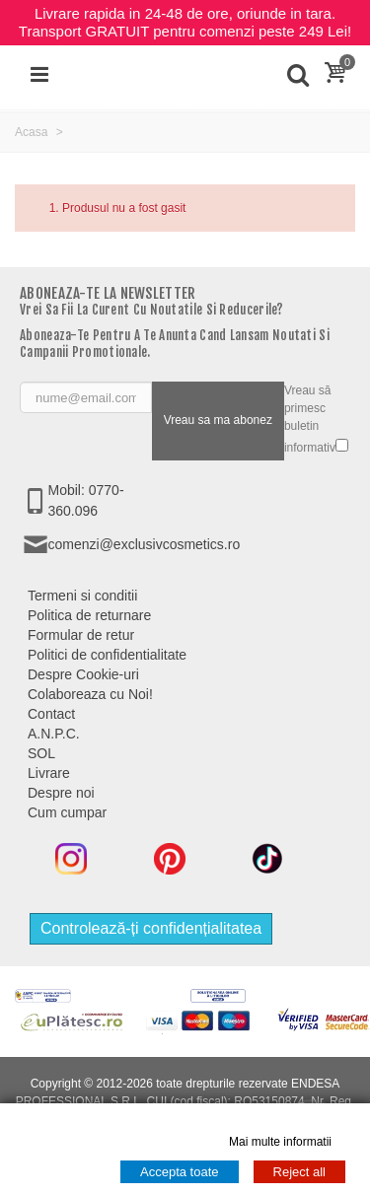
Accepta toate (179, 1171)
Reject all (299, 1171)
